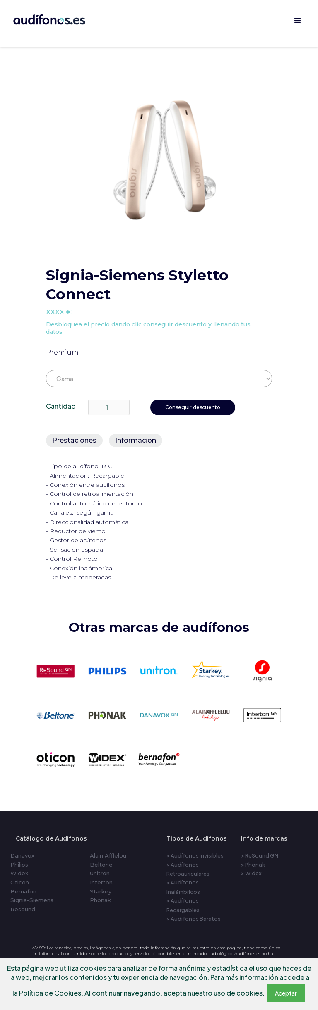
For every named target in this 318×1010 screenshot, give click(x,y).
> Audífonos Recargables (183, 905)
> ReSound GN (259, 855)
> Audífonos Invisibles (195, 855)
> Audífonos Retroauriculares (188, 869)
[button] (297, 20)
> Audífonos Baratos (193, 918)
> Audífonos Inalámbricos (183, 887)
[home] (60, 18)
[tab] (74, 440)
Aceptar (286, 993)
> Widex (251, 873)
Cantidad (61, 406)
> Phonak (253, 864)
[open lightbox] (165, 162)
